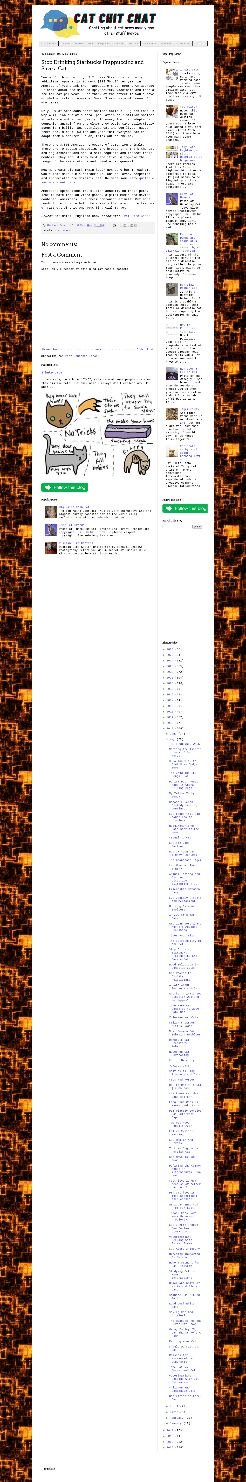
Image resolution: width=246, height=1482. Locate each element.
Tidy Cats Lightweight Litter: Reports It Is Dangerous (191, 154)
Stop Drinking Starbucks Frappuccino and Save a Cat (183, 954)
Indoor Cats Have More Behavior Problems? (182, 1216)
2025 (171, 655)
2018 (171, 694)
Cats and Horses (182, 1079)
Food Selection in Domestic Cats (183, 966)
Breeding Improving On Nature (184, 1256)
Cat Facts (66, 43)
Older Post (145, 349)
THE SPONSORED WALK (184, 744)
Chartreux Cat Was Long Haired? (183, 1095)
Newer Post (50, 349)
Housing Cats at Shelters (182, 908)
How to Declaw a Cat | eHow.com (185, 1087)
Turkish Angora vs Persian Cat (183, 1150)
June (174, 733)
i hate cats (51, 373)
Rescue (79, 43)
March (175, 1412)
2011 (171, 1430)
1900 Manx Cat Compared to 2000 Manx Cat (184, 1009)
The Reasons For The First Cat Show (185, 1322)
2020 (171, 683)
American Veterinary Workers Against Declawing (185, 927)
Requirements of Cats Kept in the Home (184, 829)
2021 (171, 677)
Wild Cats (133, 43)
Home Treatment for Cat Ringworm (184, 1264)
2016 (171, 706)
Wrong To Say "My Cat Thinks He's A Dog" (185, 1333)
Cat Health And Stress (181, 1142)
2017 (171, 700)
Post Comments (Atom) (82, 356)
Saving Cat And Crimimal (181, 1314)
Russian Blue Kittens (76, 543)
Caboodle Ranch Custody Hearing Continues (183, 805)
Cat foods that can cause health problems (184, 817)
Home (97, 349)
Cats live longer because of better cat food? (185, 1184)
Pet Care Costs (137, 216)
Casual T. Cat (180, 837)
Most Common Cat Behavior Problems (185, 1033)
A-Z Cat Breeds (48, 43)
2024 (171, 660)
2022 (171, 672)
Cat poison (188, 106)
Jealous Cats (179, 1065)
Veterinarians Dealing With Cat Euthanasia (184, 1379)
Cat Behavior (149, 43)
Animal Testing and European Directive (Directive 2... (184, 879)
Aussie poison (183, 43)
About (90, 43)
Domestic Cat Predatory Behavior (179, 1043)
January (176, 1423)
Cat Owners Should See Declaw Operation (183, 1228)
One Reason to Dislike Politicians (180, 976)
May (173, 739)
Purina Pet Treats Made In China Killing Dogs (183, 785)
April (175, 1406)
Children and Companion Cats (182, 1389)
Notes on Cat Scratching (179, 1053)
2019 (171, 689)
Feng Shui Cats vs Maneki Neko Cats (184, 1104)
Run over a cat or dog (188, 370)
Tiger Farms (189, 409)
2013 (171, 723)
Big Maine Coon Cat (74, 507)
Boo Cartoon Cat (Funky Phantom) (183, 853)
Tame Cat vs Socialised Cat (182, 1369)
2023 (171, 666)
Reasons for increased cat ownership (181, 1358)
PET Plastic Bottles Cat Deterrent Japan (185, 1114)
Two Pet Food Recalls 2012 (180, 1124)
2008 (171, 1447)
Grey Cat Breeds (72, 525)
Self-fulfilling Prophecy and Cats (185, 1073)
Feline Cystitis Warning (182, 1133)
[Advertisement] (182, 585)
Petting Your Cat (182, 1341)
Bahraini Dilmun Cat (188, 286)
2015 (171, 711)
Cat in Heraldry (182, 1060)
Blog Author (104, 43)
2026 (171, 649)
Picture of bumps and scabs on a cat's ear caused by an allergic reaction (183, 242)
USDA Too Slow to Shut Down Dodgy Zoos (183, 764)
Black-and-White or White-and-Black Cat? (184, 1286)
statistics (62, 230)
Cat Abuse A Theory (184, 1249)
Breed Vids (166, 43)
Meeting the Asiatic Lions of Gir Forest (185, 752)
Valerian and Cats (183, 1017)
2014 (171, 717)
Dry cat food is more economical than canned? (183, 1196)
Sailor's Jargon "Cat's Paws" (182, 1024)
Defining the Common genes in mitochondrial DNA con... (185, 1170)
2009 (171, 1442)
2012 (171, 728)
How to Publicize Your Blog (187, 328)
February (177, 1418)
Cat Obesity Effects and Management (185, 900)
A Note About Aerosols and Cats (185, 987)
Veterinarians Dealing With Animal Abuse (180, 1240)
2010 (171, 1436)
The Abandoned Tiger (185, 860)
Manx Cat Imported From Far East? (183, 1206)
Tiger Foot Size (182, 935)
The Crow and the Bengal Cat (182, 775)
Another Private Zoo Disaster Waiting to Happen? (185, 997)
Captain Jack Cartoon (179, 845)
